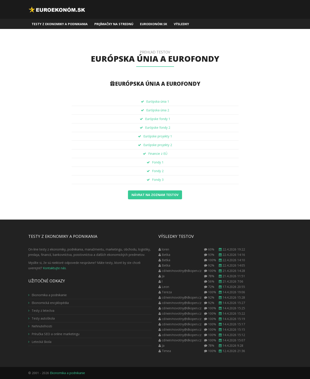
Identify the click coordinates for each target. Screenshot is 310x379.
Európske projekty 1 (157, 136)
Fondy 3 (158, 179)
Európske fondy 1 (157, 119)
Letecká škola (39, 342)
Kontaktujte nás (54, 268)
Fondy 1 (158, 162)
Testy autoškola (41, 318)
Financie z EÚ (157, 153)
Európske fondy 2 (157, 127)
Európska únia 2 (157, 110)
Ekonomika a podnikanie (47, 295)
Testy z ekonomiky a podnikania (60, 24)
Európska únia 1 (157, 101)
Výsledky (181, 24)
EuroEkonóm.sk (153, 24)
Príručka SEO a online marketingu (53, 334)
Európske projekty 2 (157, 145)
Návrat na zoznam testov (155, 195)
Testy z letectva (41, 310)
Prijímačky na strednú (113, 24)
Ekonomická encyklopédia (48, 303)
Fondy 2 (158, 171)
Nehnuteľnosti (40, 326)
